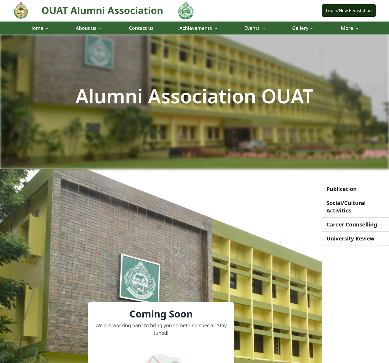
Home (39, 28)
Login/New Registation (349, 10)
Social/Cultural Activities (346, 206)
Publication (342, 189)
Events (255, 28)
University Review (350, 238)
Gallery (303, 28)
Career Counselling (352, 224)
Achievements (199, 28)
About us (89, 28)
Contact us (141, 28)
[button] (355, 189)
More (350, 28)
